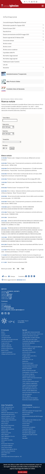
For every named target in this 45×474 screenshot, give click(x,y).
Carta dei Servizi (12, 217)
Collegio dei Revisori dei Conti (8, 354)
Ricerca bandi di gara (27, 363)
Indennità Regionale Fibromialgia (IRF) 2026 (28, 179)
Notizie (12, 99)
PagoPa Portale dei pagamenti (30, 385)
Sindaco (3, 334)
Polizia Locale (4, 431)
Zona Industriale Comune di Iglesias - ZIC (11, 456)
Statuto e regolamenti (6, 346)
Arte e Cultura (4, 423)
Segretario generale (6, 345)
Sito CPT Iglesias (26, 396)
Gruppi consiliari (5, 343)
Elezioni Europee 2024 (9, 28)
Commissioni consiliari (6, 341)
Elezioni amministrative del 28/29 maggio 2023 (16, 34)
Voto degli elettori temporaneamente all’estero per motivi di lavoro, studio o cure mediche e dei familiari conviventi (32, 333)
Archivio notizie (7, 43)
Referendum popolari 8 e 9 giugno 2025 (14, 25)
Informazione (10, 17)
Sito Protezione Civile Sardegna (30, 398)
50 (13, 268)
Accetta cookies (22, 472)
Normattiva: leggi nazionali (10, 55)
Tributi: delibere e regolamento (29, 383)
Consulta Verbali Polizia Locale (30, 365)
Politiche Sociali (5, 421)
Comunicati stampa (8, 40)
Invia (4, 276)
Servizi (24, 330)
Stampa (11, 276)
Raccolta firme (7, 31)
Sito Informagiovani (27, 394)
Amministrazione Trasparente (16, 74)
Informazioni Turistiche (6, 440)
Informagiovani (5, 438)
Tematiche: (6, 139)
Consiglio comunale (6, 337)
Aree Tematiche (7, 405)
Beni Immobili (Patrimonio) (7, 425)
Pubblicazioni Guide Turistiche (11, 61)
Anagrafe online (26, 357)
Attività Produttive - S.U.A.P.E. (8, 416)
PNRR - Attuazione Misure (7, 407)
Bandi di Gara (4, 350)
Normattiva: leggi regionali (10, 58)
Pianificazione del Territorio (7, 414)
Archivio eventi (7, 46)
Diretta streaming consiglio (29, 370)
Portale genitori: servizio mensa (30, 372)
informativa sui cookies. (28, 468)
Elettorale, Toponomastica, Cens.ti (9, 412)
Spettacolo (3, 454)
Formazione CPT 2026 (23, 187)
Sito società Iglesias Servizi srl (29, 388)
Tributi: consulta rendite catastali (30, 381)
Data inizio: (6, 124)
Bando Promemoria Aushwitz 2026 (17, 262)
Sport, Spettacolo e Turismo (8, 436)
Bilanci (3, 332)
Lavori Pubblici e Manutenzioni (8, 420)
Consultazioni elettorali (6, 445)
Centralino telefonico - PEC (28, 348)
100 (18, 268)
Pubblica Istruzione (6, 432)
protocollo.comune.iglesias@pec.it (14, 309)
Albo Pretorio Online (13, 81)
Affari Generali (4, 434)
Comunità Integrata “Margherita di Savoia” (14, 22)
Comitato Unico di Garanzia (15, 89)
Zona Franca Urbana (6, 447)
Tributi (3, 442)
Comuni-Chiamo (26, 354)
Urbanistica (4, 410)
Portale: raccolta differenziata (29, 390)
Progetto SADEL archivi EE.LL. (29, 356)
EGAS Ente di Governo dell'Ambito (30, 399)
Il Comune (5, 330)
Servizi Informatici (5, 452)
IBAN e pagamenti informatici (29, 387)
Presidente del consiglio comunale (9, 339)
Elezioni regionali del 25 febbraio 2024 (13, 37)
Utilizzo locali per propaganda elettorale (32, 346)
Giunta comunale (5, 335)
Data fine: (5, 131)
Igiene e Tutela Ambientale (7, 429)
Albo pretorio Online (27, 350)
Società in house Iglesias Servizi (9, 449)
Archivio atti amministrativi (29, 352)
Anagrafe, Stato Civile (6, 409)
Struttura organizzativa (7, 348)
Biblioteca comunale (6, 427)
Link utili (5, 64)
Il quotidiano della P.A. (9, 52)
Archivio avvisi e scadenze (10, 49)
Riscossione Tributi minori (7, 443)
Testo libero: (6, 117)
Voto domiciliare (26, 345)
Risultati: (5, 145)
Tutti (22, 268)
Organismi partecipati (6, 352)
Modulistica (25, 361)
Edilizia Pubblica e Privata (7, 418)
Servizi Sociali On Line (27, 359)
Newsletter (6, 67)
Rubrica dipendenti (27, 368)
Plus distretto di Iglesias (28, 374)
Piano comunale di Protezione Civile (31, 392)
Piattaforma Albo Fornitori (28, 376)
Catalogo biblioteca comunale (29, 367)
